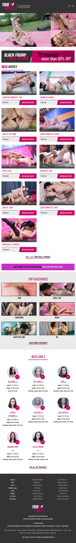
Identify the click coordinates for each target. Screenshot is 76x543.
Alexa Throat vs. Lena (48, 207)
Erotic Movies (63, 493)
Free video (12, 496)
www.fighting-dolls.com (47, 537)
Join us (13, 485)
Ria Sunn (38, 381)
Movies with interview (63, 496)
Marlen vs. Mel (46, 171)
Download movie (28, 102)
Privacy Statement (22, 530)
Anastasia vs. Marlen (10, 244)
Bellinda (12, 381)
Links (69, 530)
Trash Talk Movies (63, 490)
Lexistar (38, 412)
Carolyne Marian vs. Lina (12, 97)
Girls (12, 482)
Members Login (13, 488)
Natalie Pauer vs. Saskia (49, 134)
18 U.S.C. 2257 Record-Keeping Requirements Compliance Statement (37, 533)
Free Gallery (12, 499)
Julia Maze (63, 412)
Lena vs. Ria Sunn (9, 134)
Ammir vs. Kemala (47, 97)
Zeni (63, 381)
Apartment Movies (63, 485)
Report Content (38, 523)
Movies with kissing (62, 499)
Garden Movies (38, 496)
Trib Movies (37, 482)
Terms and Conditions (10, 530)
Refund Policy (31, 530)
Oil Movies (37, 488)
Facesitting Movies (37, 499)
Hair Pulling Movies (37, 493)
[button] (31, 49)
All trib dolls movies (38, 257)
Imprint (65, 530)
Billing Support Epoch (56, 530)
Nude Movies (37, 490)
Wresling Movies (37, 485)
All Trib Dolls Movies (37, 479)
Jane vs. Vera (7, 207)
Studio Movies (63, 488)
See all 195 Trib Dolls (38, 467)
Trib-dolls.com (44, 516)
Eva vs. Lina (6, 171)
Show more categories (38, 343)
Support (13, 493)
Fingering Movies (63, 482)
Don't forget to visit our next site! (38, 267)
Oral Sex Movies (62, 479)
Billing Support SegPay (43, 530)
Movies (13, 479)
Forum (12, 490)
